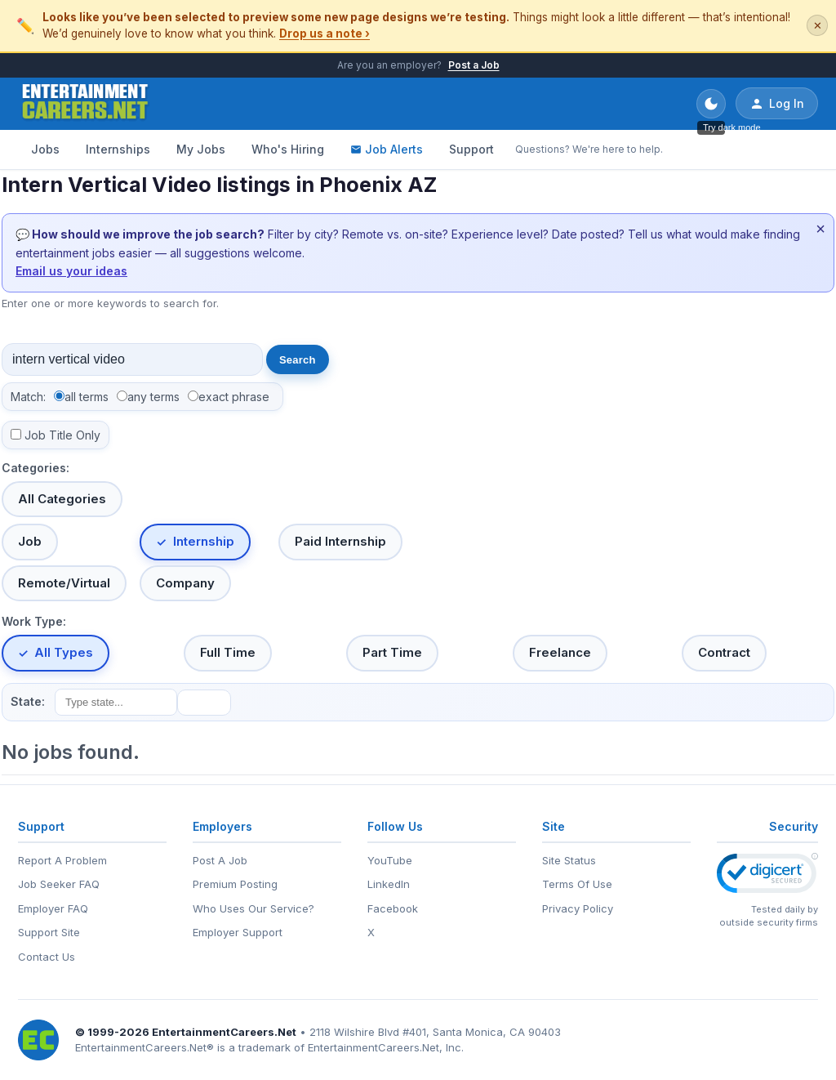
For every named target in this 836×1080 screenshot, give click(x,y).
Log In (776, 103)
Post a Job (474, 65)
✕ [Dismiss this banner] (817, 26)
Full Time (228, 652)
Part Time (392, 652)
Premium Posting (235, 883)
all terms (86, 397)
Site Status (569, 860)
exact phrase (233, 397)
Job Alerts (386, 149)
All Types (63, 652)
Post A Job (220, 860)
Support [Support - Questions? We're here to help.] (471, 149)
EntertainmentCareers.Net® (144, 1047)
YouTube (389, 860)
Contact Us (46, 956)
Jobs (45, 149)
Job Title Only (62, 435)
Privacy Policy (577, 908)
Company (185, 583)
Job (30, 541)
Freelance (560, 652)
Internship (203, 541)
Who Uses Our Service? (253, 908)
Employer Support (237, 932)
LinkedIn (388, 883)
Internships (118, 149)
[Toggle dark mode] (711, 103)
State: (28, 701)
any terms (153, 397)
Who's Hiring (287, 149)
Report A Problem (62, 860)
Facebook (392, 908)
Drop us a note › (324, 33)
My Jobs (200, 149)
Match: (28, 397)
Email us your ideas (71, 271)
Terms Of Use (577, 883)
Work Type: (34, 621)
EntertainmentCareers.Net (224, 1031)
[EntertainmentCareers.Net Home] (85, 104)
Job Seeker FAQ (59, 883)
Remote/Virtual (64, 583)
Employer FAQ (53, 908)
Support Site (49, 932)
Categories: (35, 468)
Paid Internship (340, 541)
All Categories (62, 499)
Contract (724, 652)
